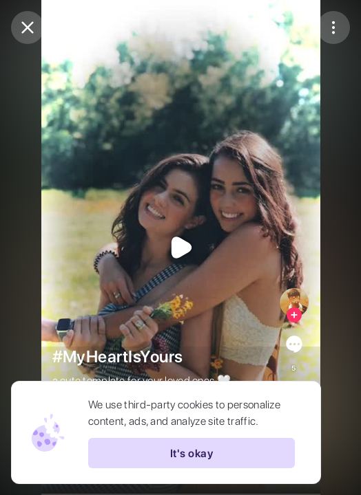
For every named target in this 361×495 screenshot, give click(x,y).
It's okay (191, 453)
